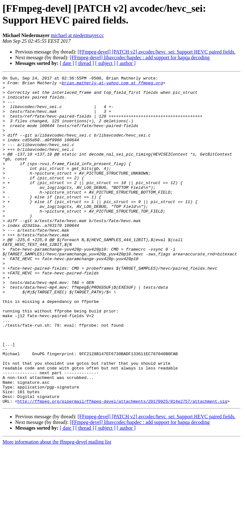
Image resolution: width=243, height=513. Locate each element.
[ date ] (67, 63)
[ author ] (126, 63)
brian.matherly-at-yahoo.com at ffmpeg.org (112, 84)
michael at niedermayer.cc (77, 35)
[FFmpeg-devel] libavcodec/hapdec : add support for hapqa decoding (139, 57)
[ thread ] (84, 63)
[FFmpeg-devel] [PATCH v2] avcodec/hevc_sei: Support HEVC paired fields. (156, 52)
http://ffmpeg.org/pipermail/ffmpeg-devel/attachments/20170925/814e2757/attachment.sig (122, 467)
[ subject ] (105, 63)
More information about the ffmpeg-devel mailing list (57, 507)
